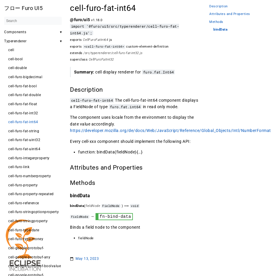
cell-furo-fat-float (22, 104)
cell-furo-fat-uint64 (24, 149)
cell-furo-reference (23, 203)
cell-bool (15, 59)
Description (218, 6)
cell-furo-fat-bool (22, 86)
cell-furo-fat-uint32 (24, 140)
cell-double (17, 68)
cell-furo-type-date (23, 230)
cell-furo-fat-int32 (23, 113)
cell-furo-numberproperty (29, 176)
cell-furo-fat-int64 (23, 122)
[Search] (33, 21)
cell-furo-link (18, 167)
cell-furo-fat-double (24, 95)
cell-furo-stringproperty (28, 221)
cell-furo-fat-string (23, 131)
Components (15, 32)
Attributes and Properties (229, 14)
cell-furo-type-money (25, 239)
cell (11, 50)
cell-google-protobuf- (26, 248)
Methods (216, 22)
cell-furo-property (23, 185)
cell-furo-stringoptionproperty (33, 212)
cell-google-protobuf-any (29, 257)
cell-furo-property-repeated (31, 194)
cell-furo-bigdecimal (25, 77)
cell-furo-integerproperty (29, 158)
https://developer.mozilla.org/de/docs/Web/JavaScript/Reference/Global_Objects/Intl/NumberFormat (170, 130)
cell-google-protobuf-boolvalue (34, 266)
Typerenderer (15, 41)
